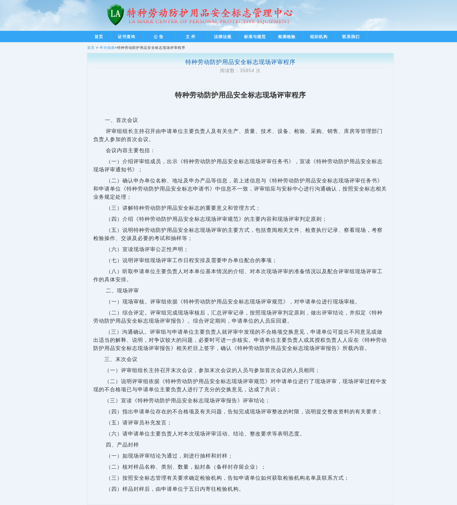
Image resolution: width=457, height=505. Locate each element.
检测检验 (287, 36)
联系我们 (351, 36)
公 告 (159, 36)
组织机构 (319, 36)
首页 (98, 36)
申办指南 (107, 48)
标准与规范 (255, 36)
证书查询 (126, 36)
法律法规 (222, 36)
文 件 (191, 36)
